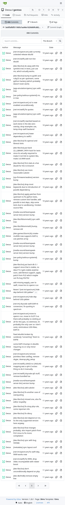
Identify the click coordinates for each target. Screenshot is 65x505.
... (36, 292)
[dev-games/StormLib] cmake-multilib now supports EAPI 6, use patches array (26, 236)
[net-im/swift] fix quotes (23, 109)
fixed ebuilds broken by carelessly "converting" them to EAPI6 (26, 337)
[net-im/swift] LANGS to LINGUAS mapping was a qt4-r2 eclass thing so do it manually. (27, 366)
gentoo (17, 10)
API (48, 502)
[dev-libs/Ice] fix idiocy (22, 413)
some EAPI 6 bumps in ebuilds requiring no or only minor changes (26, 347)
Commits (11, 22)
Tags (53, 22)
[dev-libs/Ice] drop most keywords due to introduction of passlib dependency (26, 187)
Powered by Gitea (13, 499)
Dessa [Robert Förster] (8, 53)
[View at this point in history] (61, 53)
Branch (33, 22)
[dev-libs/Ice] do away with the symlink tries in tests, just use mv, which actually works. (26, 69)
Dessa (8, 10)
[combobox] (49, 40)
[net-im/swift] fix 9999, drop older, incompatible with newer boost (26, 462)
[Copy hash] (56, 53)
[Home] (4, 3)
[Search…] (60, 40)
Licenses (39, 502)
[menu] (18, 503)
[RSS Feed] (33, 10)
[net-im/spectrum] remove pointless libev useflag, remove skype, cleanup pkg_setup (26, 357)
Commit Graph (54, 27)
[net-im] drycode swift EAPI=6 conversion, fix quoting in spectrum (25, 306)
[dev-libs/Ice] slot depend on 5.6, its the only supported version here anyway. (27, 421)
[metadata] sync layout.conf (25, 447)
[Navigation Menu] (61, 3)
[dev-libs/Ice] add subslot (23, 387)
